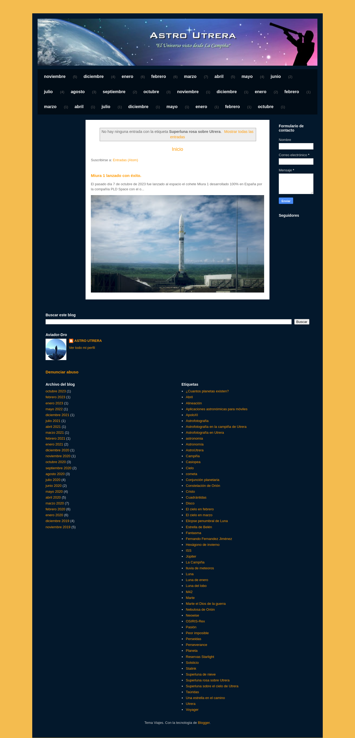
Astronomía (194, 444)
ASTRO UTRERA (88, 341)
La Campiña (195, 562)
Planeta (191, 651)
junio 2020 (54, 486)
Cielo (190, 468)
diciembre (93, 76)
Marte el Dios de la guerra (206, 604)
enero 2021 (54, 444)
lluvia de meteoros (200, 568)
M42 (189, 592)
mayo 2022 (54, 409)
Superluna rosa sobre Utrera (207, 680)
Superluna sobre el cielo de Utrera (212, 686)
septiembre (114, 91)
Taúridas (192, 692)
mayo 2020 (54, 492)
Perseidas (193, 639)
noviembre (55, 76)
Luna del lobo (196, 586)
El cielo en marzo (199, 515)
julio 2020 (53, 480)
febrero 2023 (55, 397)
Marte (190, 598)
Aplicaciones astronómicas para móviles (216, 409)
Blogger (203, 723)
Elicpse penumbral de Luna (207, 521)
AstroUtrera (194, 450)
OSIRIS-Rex (195, 621)
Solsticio (192, 663)
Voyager (192, 710)
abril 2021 (53, 427)
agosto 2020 (55, 474)
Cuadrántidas (196, 497)
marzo (190, 76)
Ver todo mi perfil (82, 348)
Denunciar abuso (62, 372)
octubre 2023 (56, 391)
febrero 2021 (55, 438)
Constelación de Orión (203, 486)
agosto (77, 91)
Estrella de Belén (199, 527)
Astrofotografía (197, 421)
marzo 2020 (55, 503)
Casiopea (193, 462)
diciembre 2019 (57, 521)
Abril (189, 397)
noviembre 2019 (58, 527)
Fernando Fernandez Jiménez (209, 539)
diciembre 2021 (57, 415)
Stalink (191, 668)
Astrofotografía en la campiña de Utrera (216, 427)
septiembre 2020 (58, 468)
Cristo (190, 492)
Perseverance (196, 645)
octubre (151, 91)
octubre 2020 (56, 462)
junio (276, 76)
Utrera (190, 704)
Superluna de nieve (201, 674)
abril (219, 76)
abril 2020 (53, 497)
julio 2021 (53, 421)
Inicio (177, 149)
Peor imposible (197, 633)
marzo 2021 (55, 433)
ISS (188, 550)
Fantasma (193, 533)
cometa (191, 474)
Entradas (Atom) (125, 160)
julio (48, 91)
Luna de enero (197, 580)
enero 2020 (54, 515)
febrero (158, 76)
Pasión (191, 627)
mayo (247, 76)
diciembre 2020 (57, 450)
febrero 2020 (55, 509)
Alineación (194, 403)
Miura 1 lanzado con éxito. (116, 175)
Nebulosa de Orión (200, 609)
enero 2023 (54, 403)
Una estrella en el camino (205, 698)
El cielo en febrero (200, 509)
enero (128, 76)
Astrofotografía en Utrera (205, 433)
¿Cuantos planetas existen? (207, 391)
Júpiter (191, 556)
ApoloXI (192, 415)
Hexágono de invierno (202, 545)
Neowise (192, 615)
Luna (189, 574)
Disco (190, 503)
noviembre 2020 (58, 456)
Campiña (193, 456)
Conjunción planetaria (202, 480)
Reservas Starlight (200, 657)
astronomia (194, 438)
